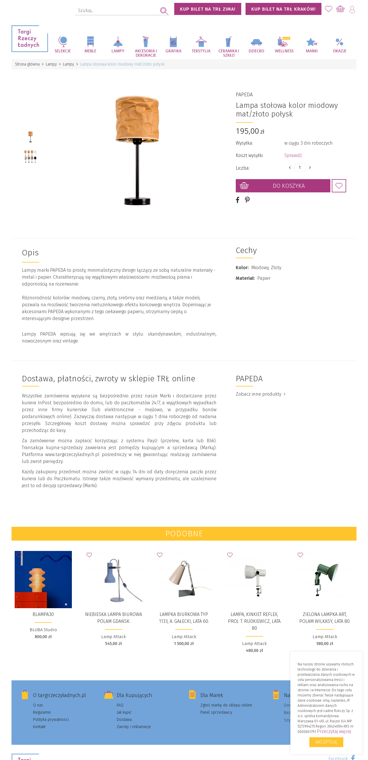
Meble (90, 51)
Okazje (339, 51)
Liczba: (243, 168)
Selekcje (63, 51)
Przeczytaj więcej (334, 731)
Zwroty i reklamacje (134, 726)
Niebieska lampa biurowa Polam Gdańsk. (113, 618)
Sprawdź (293, 155)
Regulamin (42, 712)
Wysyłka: (244, 143)
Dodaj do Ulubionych (339, 185)
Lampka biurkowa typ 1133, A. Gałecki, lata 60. (184, 618)
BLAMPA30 (43, 614)
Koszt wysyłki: (249, 155)
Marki (312, 51)
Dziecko (256, 51)
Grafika (173, 51)
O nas (38, 705)
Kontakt (39, 726)
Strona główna (27, 64)
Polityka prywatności (51, 719)
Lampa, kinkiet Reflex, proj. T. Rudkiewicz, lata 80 (254, 621)
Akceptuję (326, 742)
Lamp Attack (113, 636)
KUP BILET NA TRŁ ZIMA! (207, 9)
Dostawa (124, 719)
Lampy (118, 51)
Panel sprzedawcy (216, 712)
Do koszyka (289, 185)
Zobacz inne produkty (260, 394)
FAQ (120, 705)
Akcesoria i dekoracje (146, 53)
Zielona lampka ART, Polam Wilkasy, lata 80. (324, 618)
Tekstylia (201, 51)
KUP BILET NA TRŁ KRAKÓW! (283, 9)
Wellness (284, 51)
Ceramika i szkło (228, 53)
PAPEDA (244, 94)
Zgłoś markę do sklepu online (226, 705)
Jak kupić (124, 712)
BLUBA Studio (43, 629)
